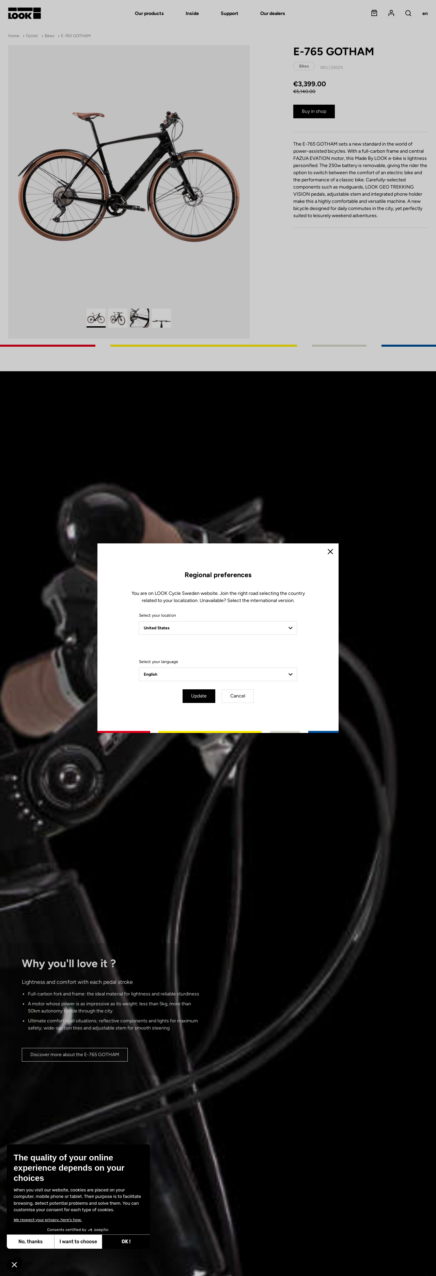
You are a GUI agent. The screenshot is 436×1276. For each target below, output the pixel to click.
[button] (14, 1264)
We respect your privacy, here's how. (48, 1219)
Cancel (237, 696)
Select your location (157, 615)
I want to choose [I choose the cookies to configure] (78, 1242)
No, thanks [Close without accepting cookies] (30, 1242)
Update (199, 696)
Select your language (158, 661)
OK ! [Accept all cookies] (126, 1242)
